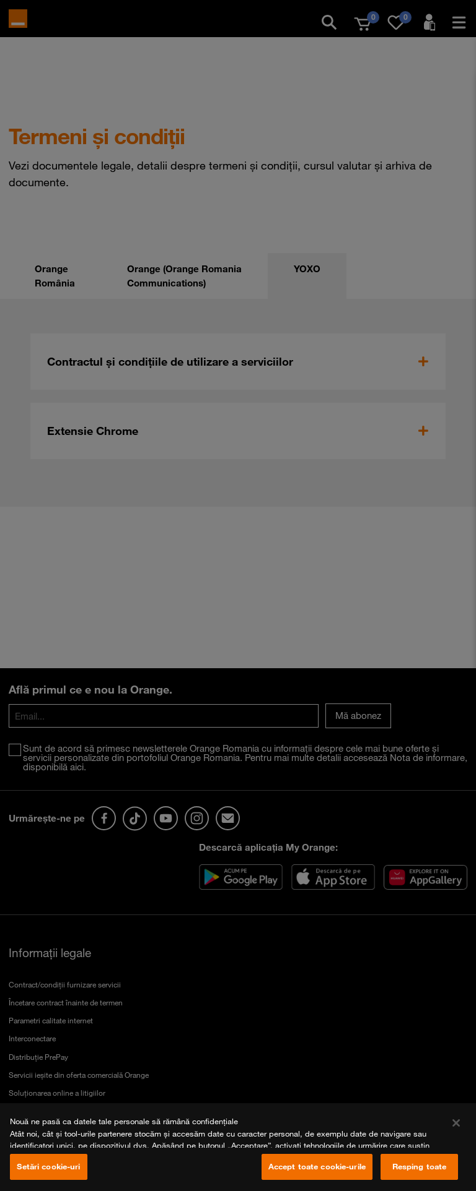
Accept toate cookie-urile (317, 1166)
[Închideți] (456, 1123)
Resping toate (419, 1166)
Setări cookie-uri (48, 1166)
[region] (238, 1147)
